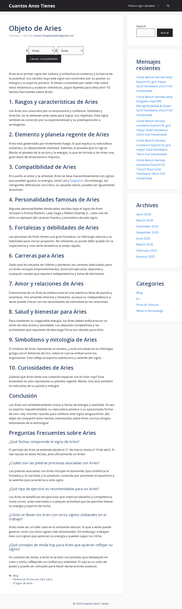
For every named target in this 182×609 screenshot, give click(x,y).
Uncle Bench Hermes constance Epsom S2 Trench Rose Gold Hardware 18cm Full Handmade (150, 169)
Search (141, 26)
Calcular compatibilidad (43, 58)
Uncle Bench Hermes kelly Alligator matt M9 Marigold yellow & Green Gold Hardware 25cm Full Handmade (154, 106)
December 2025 (147, 226)
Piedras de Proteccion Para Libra (32, 579)
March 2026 (144, 220)
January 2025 (145, 256)
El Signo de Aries (23, 583)
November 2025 (147, 232)
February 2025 (146, 250)
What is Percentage (149, 311)
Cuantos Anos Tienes (32, 6)
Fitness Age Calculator (145, 6)
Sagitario (76, 180)
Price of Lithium (147, 305)
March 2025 (144, 244)
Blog (15, 575)
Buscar (165, 32)
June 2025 (143, 238)
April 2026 (143, 214)
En (138, 299)
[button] (168, 6)
